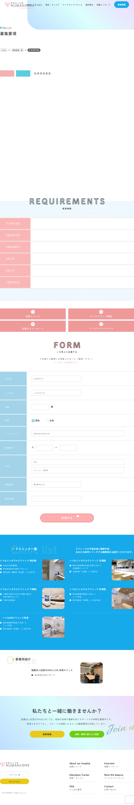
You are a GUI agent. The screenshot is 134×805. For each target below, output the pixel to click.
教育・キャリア (52, 4)
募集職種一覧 (17, 50)
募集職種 (47, 733)
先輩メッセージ (103, 4)
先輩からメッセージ (33, 328)
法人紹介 (38, 4)
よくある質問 (84, 788)
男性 (37, 420)
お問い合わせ (119, 788)
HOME (28, 4)
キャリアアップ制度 (101, 316)
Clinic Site (13, 774)
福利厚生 (89, 4)
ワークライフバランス (72, 4)
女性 (52, 420)
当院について (33, 316)
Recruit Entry (14, 781)
